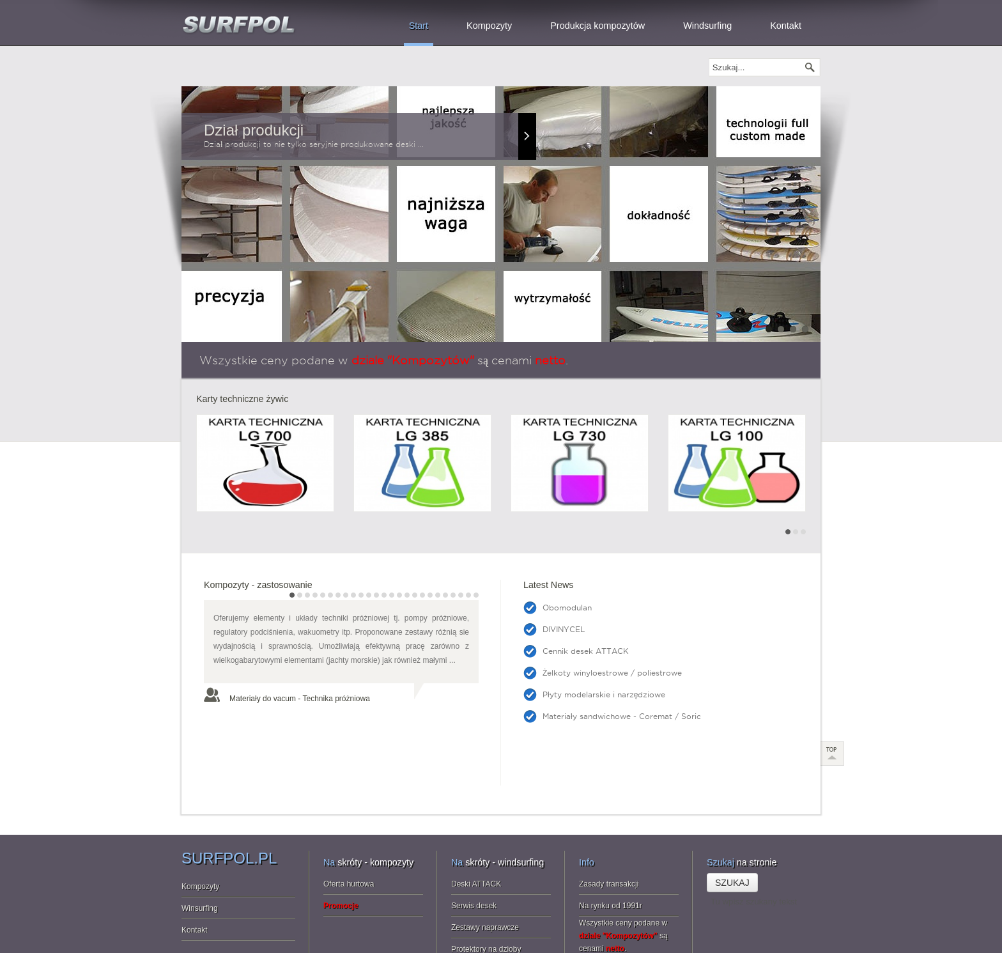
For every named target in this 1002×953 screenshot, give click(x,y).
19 (430, 595)
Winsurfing (199, 846)
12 (376, 595)
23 (460, 595)
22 (453, 595)
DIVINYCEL (564, 629)
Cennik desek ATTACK (586, 651)
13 (384, 595)
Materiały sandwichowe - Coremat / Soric (622, 716)
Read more (527, 136)
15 (399, 595)
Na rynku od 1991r (610, 844)
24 (468, 595)
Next (799, 473)
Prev (202, 473)
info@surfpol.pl (795, 935)
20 (437, 595)
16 (407, 595)
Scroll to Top (833, 692)
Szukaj (732, 821)
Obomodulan (567, 607)
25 (476, 595)
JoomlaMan (468, 935)
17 (414, 595)
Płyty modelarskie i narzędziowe (604, 694)
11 (368, 595)
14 (391, 595)
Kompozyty (200, 825)
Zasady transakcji (608, 822)
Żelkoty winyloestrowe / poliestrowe (612, 673)
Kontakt (194, 868)
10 (361, 595)
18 (422, 595)
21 (445, 595)
